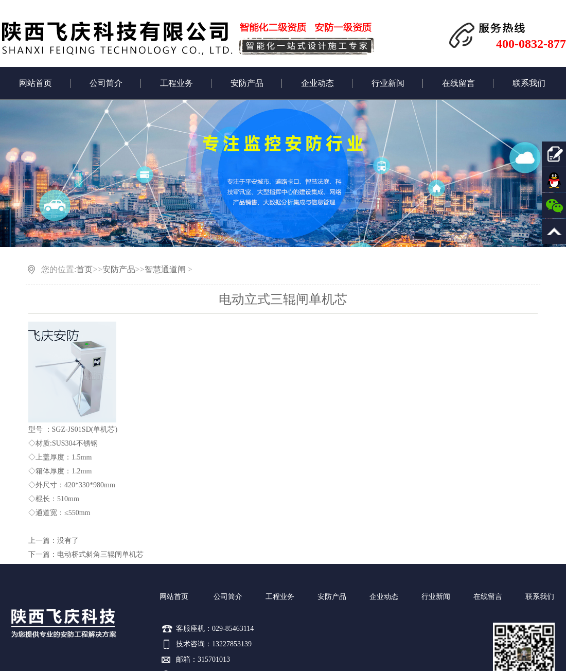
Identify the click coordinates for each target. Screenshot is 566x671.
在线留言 (458, 83)
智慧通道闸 (165, 269)
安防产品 (247, 83)
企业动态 (317, 83)
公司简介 (106, 83)
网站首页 (35, 83)
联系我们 (528, 83)
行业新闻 (388, 83)
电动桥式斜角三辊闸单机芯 (100, 554)
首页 (84, 269)
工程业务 (176, 83)
